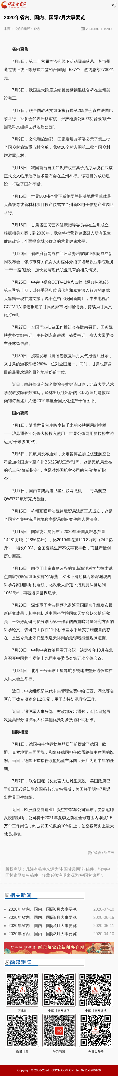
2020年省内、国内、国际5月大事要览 (42, 917)
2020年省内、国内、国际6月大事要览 (42, 909)
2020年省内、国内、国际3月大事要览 (42, 934)
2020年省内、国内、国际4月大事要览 (42, 925)
